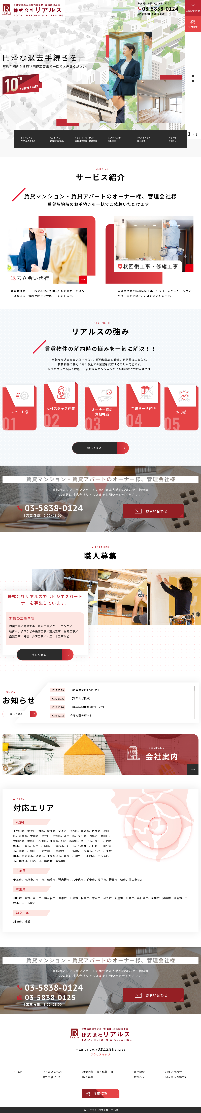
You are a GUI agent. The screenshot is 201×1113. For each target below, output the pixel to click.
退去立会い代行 (52, 1077)
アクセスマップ (101, 1054)
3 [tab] (193, 76)
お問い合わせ (173, 1072)
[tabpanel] (100, 69)
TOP (19, 1072)
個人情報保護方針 (176, 1077)
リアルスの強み (52, 1072)
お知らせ (139, 1077)
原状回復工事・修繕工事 (97, 1072)
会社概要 (139, 1072)
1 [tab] (193, 86)
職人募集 (87, 1077)
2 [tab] (193, 81)
